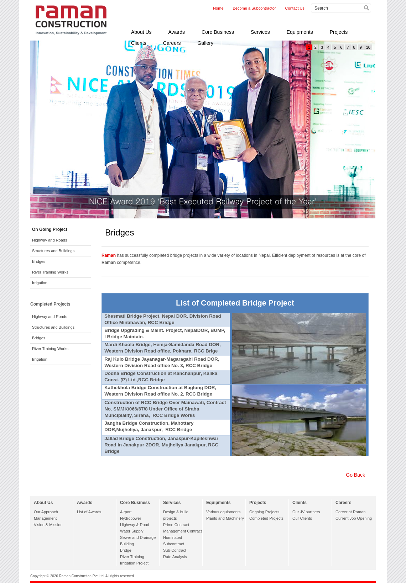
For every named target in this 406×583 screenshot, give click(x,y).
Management (45, 518)
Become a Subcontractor (254, 8)
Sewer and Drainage (138, 537)
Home (218, 8)
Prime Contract (176, 525)
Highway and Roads (49, 240)
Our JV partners (306, 512)
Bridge (125, 550)
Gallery (205, 43)
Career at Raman (350, 512)
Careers (172, 43)
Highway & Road (134, 525)
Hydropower (130, 518)
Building (127, 544)
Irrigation (39, 283)
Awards (176, 32)
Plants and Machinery (225, 518)
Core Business (218, 32)
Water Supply (132, 531)
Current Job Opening (353, 518)
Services (260, 32)
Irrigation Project (134, 563)
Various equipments (223, 512)
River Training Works (50, 272)
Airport (125, 512)
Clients (138, 43)
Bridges (38, 261)
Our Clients (302, 518)
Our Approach (46, 512)
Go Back (355, 475)
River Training (132, 557)
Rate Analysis (175, 557)
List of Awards (89, 512)
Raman (109, 255)
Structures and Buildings (53, 251)
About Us (141, 32)
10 (368, 47)
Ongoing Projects (264, 512)
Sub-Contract (174, 550)
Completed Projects (266, 518)
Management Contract (182, 531)
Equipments (300, 32)
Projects (339, 32)
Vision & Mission (48, 525)
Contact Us (294, 8)
